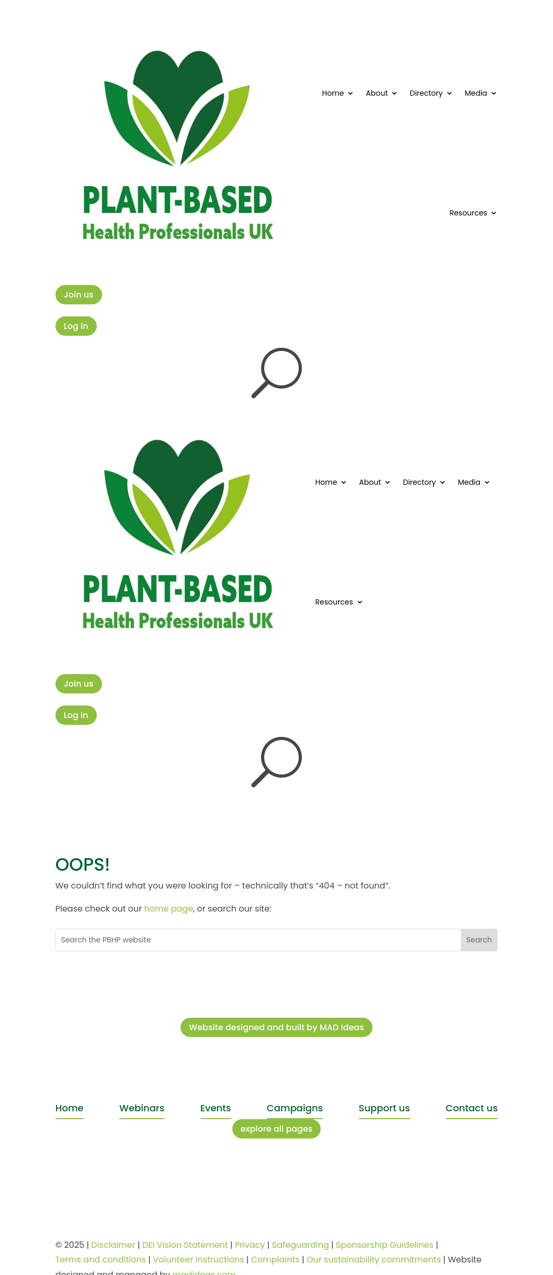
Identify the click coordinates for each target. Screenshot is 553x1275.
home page (169, 909)
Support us (384, 1107)
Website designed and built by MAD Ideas (276, 1027)
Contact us (472, 1107)
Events (215, 1107)
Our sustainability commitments (374, 1260)
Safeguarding (300, 1245)
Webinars (141, 1107)
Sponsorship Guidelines (385, 1245)
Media (476, 93)
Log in (76, 326)
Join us (79, 295)
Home (333, 93)
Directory (426, 93)
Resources (468, 213)
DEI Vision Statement (185, 1245)
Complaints (275, 1260)
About (377, 93)
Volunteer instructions (198, 1260)
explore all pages (277, 1129)
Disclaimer (113, 1245)
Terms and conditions (100, 1260)
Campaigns (295, 1107)
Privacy (250, 1245)
